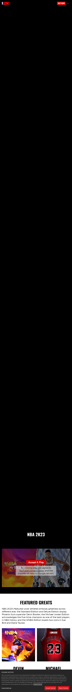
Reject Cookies (63, 688)
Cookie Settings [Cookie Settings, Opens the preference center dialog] (6, 688)
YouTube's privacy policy (31, 570)
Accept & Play (36, 562)
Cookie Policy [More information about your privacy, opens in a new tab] (38, 684)
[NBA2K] (5, 3)
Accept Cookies (50, 688)
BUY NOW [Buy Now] (61, 3)
